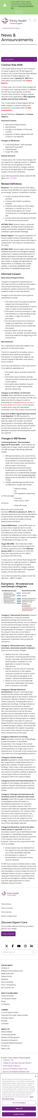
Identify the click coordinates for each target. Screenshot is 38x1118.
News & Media (6, 1032)
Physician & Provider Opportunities (14, 1015)
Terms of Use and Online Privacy (17, 1063)
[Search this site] (19, 952)
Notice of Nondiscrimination (16, 1072)
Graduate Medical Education (11, 1043)
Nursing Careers (7, 1018)
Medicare (4, 979)
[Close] (35, 1077)
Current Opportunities (9, 1012)
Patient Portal (6, 976)
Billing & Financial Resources (12, 971)
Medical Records (7, 973)
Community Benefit (8, 1034)
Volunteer (5, 1023)
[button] (35, 19)
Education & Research (9, 1040)
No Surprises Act (7, 987)
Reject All (19, 1109)
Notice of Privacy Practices (15, 1069)
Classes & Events (7, 996)
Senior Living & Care (9, 916)
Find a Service (6, 912)
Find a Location (7, 908)
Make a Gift (5, 1048)
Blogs (3, 1001)
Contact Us (5, 1046)
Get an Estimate (7, 982)
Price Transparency (8, 985)
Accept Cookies (19, 1115)
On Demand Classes (8, 998)
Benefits (4, 1021)
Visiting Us (5, 968)
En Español (5, 1004)
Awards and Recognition (10, 1037)
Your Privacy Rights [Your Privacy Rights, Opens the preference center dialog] (19, 1104)
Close (19, 12)
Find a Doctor (6, 904)
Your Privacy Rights (11, 1066)
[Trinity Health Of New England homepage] (14, 24)
